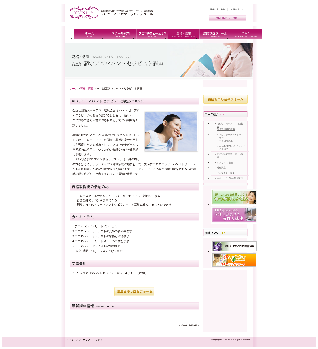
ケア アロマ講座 (225, 162)
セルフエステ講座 (226, 173)
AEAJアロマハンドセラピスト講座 (231, 147)
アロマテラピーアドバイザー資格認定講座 (231, 138)
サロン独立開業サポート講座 (230, 155)
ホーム (74, 88)
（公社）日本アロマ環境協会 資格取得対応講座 (230, 126)
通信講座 (221, 167)
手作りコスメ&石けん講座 (230, 178)
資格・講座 (86, 88)
